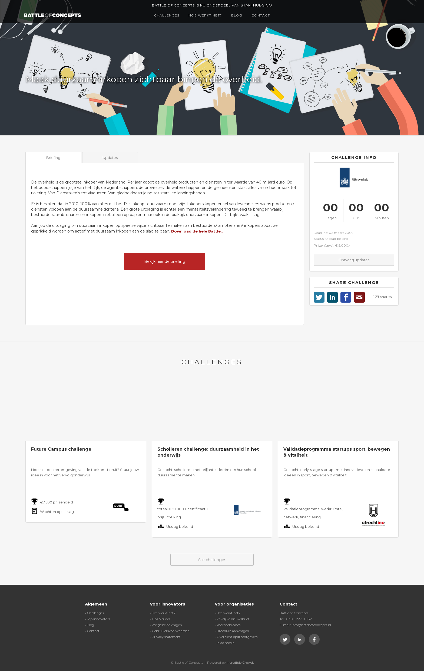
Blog (236, 15)
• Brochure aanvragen (232, 631)
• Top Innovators (97, 619)
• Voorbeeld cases (227, 625)
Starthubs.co (256, 5)
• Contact (92, 631)
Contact (260, 15)
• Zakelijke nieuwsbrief (232, 619)
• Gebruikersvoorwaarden (170, 631)
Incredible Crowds (240, 662)
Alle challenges (212, 559)
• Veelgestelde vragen (166, 625)
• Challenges (94, 613)
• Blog (89, 625)
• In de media (224, 643)
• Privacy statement (165, 637)
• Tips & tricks (160, 619)
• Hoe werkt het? (162, 613)
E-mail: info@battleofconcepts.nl (305, 625)
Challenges (166, 15)
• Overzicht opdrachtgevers (236, 637)
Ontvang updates (354, 260)
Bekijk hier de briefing (164, 261)
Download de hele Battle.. (197, 231)
